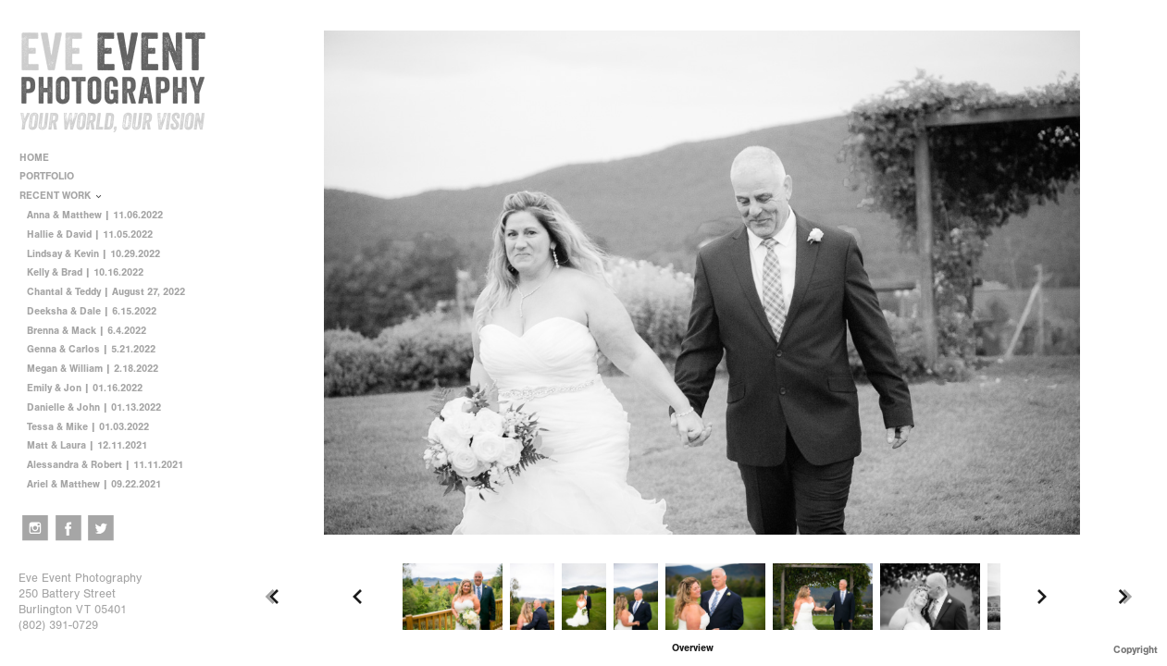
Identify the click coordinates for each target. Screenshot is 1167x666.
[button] (693, 648)
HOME (34, 158)
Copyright (1135, 650)
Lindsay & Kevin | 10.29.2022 (93, 254)
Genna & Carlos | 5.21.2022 (91, 349)
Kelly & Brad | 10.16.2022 (85, 272)
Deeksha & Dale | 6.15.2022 (91, 311)
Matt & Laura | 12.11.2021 (87, 445)
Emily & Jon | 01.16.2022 (85, 388)
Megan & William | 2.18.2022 (92, 369)
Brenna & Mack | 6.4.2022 (86, 331)
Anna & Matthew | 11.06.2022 (95, 215)
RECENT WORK (61, 196)
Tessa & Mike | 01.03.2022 (88, 427)
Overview (693, 648)
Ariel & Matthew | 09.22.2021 (94, 484)
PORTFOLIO (53, 176)
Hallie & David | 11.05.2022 (90, 234)
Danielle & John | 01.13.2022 (94, 407)
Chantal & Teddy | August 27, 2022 (106, 292)
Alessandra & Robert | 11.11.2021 (105, 465)
